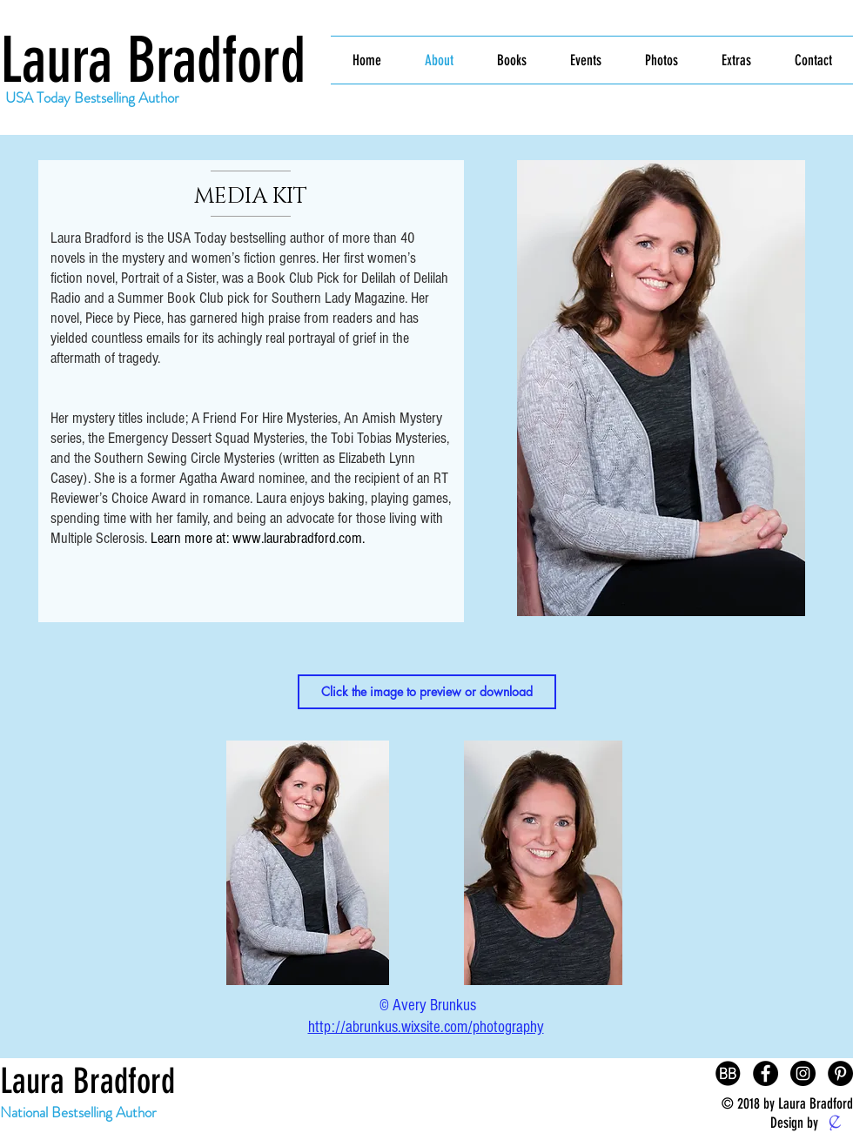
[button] (427, 691)
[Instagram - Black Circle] (803, 1073)
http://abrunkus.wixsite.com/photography (426, 1027)
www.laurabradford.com (297, 538)
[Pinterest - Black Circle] (840, 1073)
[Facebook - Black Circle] (765, 1073)
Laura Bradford (153, 60)
